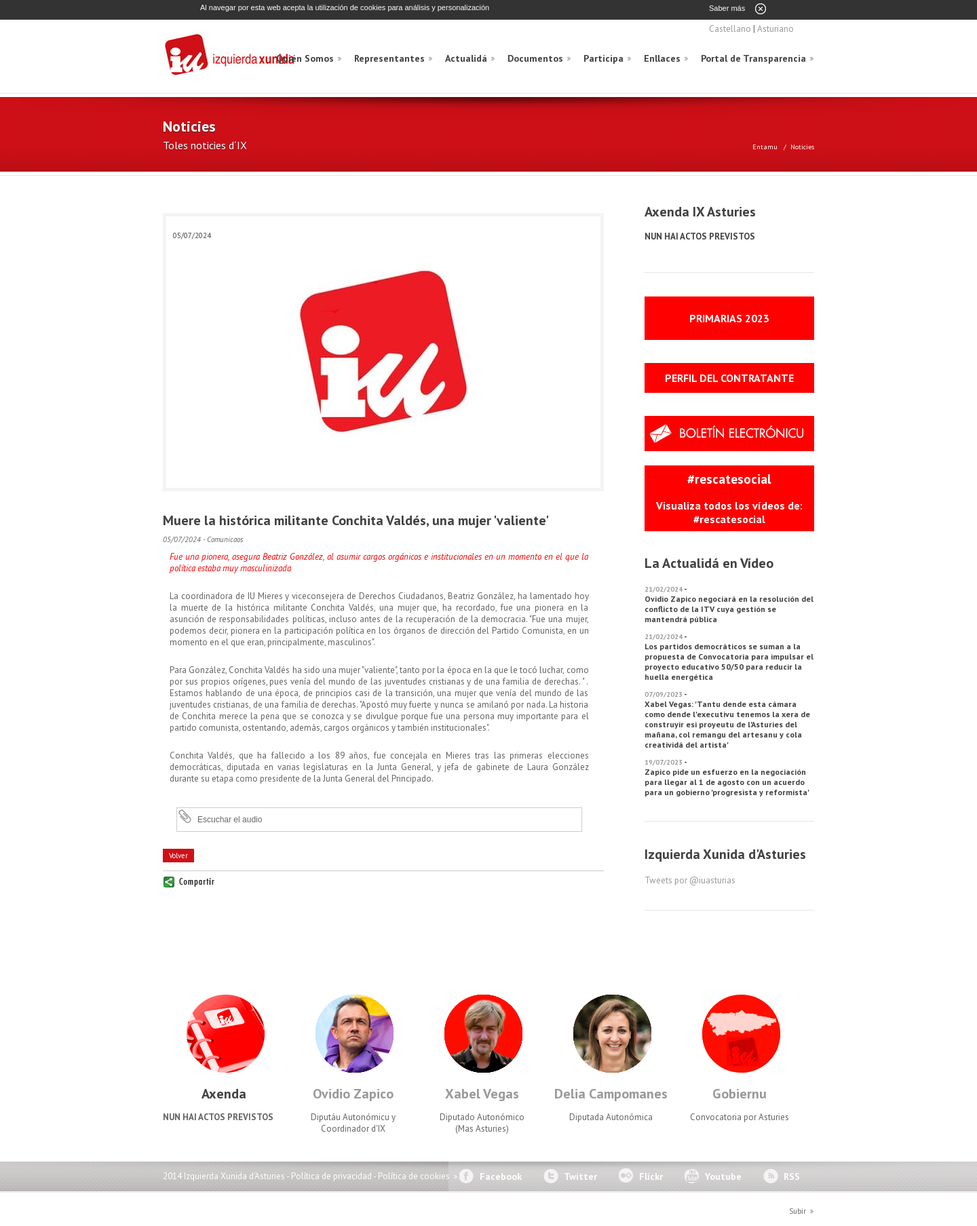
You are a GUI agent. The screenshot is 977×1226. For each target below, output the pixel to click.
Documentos (535, 58)
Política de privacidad (331, 1175)
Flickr (651, 1176)
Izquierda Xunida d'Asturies (231, 55)
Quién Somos (305, 58)
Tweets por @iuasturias (690, 879)
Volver (178, 855)
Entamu (765, 146)
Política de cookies (414, 1175)
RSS (792, 1176)
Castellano (730, 28)
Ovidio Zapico (353, 1093)
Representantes (389, 58)
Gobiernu (739, 1093)
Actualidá (466, 58)
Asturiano (775, 28)
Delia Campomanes (611, 1093)
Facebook (501, 1176)
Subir (797, 1210)
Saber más (727, 8)
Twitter (580, 1176)
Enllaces (662, 58)
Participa (603, 58)
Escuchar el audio (229, 819)
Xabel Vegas (482, 1093)
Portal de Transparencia (753, 58)
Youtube (723, 1176)
